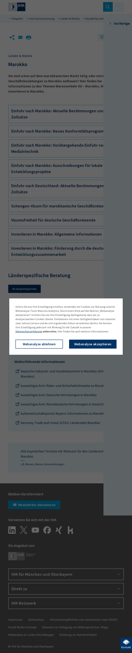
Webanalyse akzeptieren (93, 344)
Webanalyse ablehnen (39, 344)
